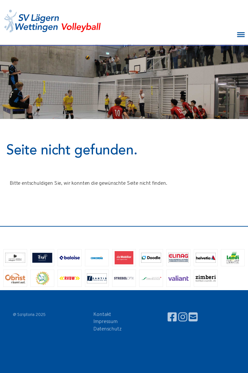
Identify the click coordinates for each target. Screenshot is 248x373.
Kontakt (102, 314)
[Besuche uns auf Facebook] (172, 318)
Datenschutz (107, 329)
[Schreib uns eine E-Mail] (193, 318)
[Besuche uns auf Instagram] (182, 318)
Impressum (105, 321)
